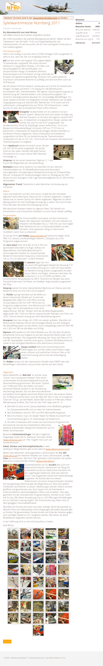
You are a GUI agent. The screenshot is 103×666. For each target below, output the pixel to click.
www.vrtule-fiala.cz (45, 461)
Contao (63, 658)
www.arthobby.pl (38, 235)
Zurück (7, 641)
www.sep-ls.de (10, 455)
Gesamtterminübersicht (45, 17)
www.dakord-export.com (57, 449)
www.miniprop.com (13, 439)
